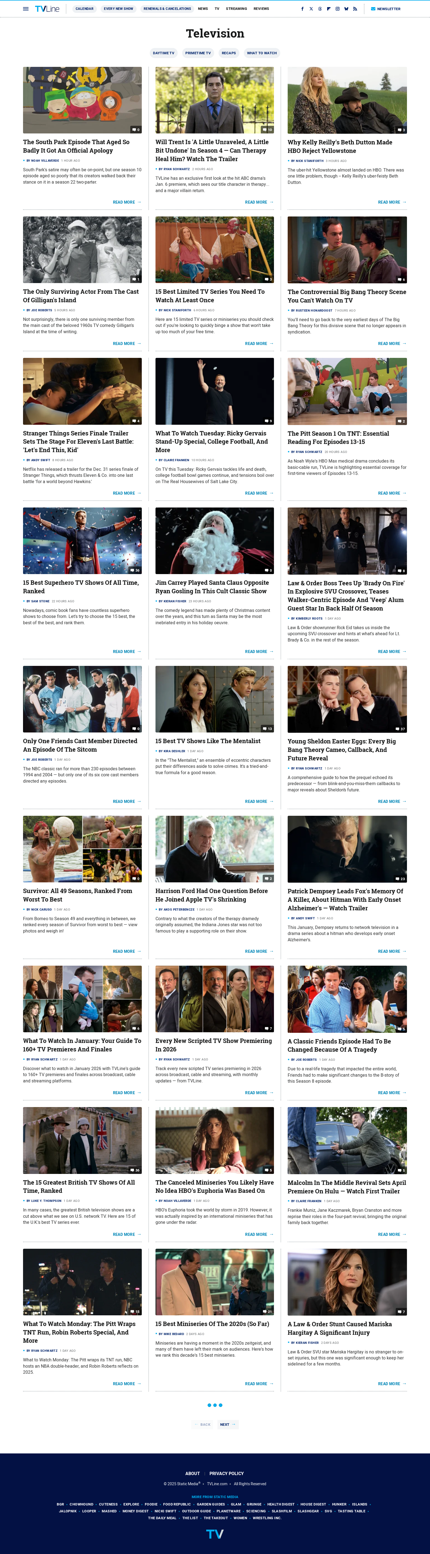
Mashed (109, 1511)
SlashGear (308, 1511)
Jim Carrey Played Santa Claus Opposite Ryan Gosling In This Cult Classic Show (212, 586)
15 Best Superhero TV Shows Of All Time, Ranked (81, 586)
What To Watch (262, 53)
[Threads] (320, 8)
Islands (359, 1504)
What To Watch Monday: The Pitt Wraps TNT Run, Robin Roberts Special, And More (79, 1332)
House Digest (313, 1504)
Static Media (187, 1484)
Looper (89, 1511)
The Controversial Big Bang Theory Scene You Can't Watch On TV (347, 296)
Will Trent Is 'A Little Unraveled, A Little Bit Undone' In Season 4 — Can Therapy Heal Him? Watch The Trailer (212, 150)
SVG (328, 1511)
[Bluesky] (346, 8)
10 (270, 129)
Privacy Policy (227, 1473)
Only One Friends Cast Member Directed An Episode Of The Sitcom (80, 745)
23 (403, 879)
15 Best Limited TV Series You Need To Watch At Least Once (210, 295)
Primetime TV (198, 53)
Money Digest (136, 1511)
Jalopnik (68, 1511)
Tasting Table (351, 1511)
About (192, 1473)
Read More (124, 202)
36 (137, 570)
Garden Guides (211, 1504)
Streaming (236, 8)
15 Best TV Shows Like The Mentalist (208, 741)
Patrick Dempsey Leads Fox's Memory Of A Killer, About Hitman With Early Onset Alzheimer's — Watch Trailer (345, 899)
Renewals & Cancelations (167, 8)
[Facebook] (302, 8)
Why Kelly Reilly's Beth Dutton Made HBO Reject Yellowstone (340, 146)
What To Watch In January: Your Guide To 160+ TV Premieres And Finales (82, 1045)
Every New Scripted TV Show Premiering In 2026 (213, 1045)
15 (137, 1311)
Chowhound (81, 1504)
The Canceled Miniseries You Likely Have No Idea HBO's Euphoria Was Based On (214, 1186)
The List (190, 1518)
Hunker (339, 1504)
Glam (236, 1504)
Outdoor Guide (196, 1511)
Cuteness (108, 1504)
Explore (131, 1504)
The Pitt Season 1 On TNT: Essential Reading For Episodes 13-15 (338, 437)
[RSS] (355, 8)
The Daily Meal (162, 1518)
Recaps (229, 53)
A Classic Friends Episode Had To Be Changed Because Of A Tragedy (339, 1045)
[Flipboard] (328, 8)
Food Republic (177, 1504)
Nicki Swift (165, 1511)
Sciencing (256, 1511)
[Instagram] (337, 8)
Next (225, 1424)
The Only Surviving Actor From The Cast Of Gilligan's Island (81, 295)
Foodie (151, 1504)
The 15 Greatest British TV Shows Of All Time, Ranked (79, 1186)
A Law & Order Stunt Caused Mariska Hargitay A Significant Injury (340, 1328)
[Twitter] (311, 8)
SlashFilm (282, 1511)
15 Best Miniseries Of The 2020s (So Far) (212, 1324)
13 (270, 728)
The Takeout (216, 1518)
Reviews (261, 8)
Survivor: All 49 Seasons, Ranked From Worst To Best (77, 895)
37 (403, 729)
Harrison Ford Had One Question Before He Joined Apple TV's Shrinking (211, 895)
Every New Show (118, 8)
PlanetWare (229, 1511)
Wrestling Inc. (267, 1518)
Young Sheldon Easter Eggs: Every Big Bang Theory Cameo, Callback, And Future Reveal (342, 749)
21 (270, 1311)
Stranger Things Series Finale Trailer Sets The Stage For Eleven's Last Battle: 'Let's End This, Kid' (78, 441)
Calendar (85, 8)
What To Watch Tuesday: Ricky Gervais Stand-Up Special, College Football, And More (211, 441)
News (203, 8)
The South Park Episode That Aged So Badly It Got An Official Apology (76, 146)
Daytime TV (163, 53)
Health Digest (281, 1504)
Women (240, 1518)
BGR (60, 1504)
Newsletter (386, 9)
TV (217, 8)
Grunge (254, 1504)
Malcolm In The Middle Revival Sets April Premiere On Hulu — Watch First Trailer (347, 1187)
